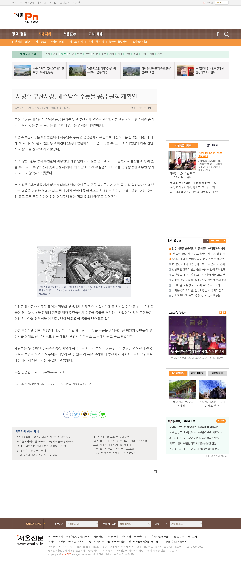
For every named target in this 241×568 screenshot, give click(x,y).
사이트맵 (192, 536)
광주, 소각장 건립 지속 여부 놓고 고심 (113, 449)
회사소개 (53, 541)
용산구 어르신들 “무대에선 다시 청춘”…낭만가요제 (197, 351)
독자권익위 (140, 536)
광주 (87, 54)
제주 (159, 54)
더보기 (221, 421)
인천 (79, 54)
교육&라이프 (140, 41)
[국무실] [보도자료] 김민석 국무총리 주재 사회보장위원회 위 (200, 432)
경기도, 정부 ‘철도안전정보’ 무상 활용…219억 (42, 446)
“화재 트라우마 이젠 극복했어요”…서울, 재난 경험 (120, 441)
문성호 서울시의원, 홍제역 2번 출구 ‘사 (192, 187)
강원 (127, 54)
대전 (95, 54)
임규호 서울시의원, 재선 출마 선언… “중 (193, 183)
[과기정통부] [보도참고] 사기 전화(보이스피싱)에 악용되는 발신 (202, 449)
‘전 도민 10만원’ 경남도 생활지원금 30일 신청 (198, 253)
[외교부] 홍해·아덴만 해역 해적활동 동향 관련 (192, 443)
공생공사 (65, 2)
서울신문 (17, 2)
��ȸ (223, 241)
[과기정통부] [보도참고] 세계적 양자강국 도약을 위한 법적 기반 (202, 438)
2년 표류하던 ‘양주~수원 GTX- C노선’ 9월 (196, 295)
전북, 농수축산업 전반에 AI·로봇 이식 (37, 455)
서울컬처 (77, 2)
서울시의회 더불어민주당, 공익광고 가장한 (194, 192)
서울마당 (98, 536)
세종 (111, 54)
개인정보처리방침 (115, 541)
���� (206, 241)
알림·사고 (66, 541)
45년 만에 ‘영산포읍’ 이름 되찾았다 (112, 437)
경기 (119, 54)
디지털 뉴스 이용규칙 (175, 541)
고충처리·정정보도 (158, 536)
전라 (143, 54)
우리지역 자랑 (96, 41)
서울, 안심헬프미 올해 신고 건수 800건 (114, 453)
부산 (63, 54)
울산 (103, 54)
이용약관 (98, 541)
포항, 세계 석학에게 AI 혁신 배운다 (112, 445)
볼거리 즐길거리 (118, 41)
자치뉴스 (41, 41)
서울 (55, 54)
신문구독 (53, 536)
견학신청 (126, 536)
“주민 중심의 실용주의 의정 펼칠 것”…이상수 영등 (44, 437)
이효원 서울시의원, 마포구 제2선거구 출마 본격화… (45, 441)
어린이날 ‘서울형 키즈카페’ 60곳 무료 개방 (196, 285)
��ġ (212, 241)
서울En (53, 2)
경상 (151, 54)
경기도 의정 (76, 41)
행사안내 (78, 541)
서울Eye (29, 2)
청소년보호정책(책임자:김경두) (144, 541)
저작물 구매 (112, 536)
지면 (73, 536)
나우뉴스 (42, 2)
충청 (135, 54)
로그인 (209, 3)
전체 (47, 54)
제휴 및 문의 (177, 536)
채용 (88, 541)
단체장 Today (23, 41)
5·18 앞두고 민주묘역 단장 (31, 450)
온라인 (80, 536)
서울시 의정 (57, 41)
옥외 (87, 536)
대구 (71, 54)
